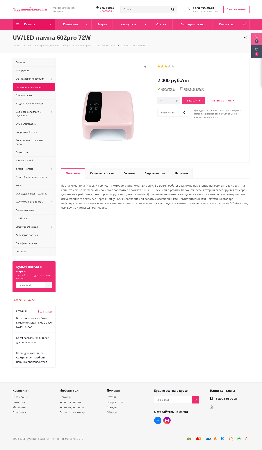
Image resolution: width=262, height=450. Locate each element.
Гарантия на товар (72, 412)
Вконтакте (157, 420)
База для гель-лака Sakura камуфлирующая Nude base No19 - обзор (34, 322)
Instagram (167, 420)
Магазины (19, 407)
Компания (20, 390)
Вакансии (19, 402)
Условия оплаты (70, 402)
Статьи (111, 397)
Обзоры (112, 412)
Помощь (65, 397)
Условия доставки (72, 407)
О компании (21, 397)
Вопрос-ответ (116, 402)
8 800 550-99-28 (203, 8)
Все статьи (45, 311)
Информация (70, 390)
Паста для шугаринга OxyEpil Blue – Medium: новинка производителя (31, 357)
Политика (19, 412)
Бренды (112, 407)
